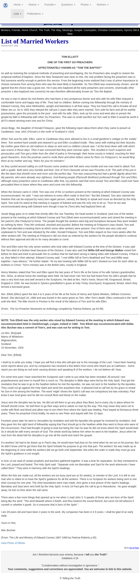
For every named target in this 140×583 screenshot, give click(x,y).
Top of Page (134, 548)
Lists (18, 13)
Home (18, 4)
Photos (86, 4)
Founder (50, 4)
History (33, 4)
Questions (68, 4)
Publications (35, 13)
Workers (103, 4)
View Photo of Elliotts (13, 543)
